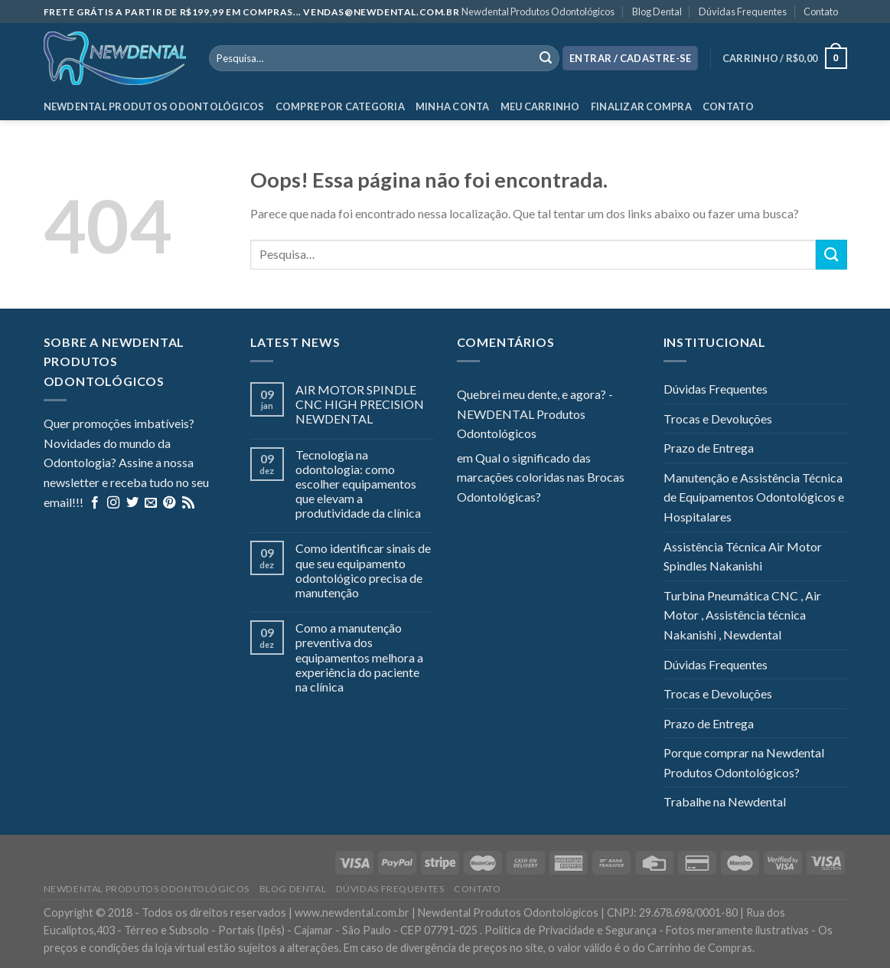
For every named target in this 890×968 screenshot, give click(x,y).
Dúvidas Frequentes (743, 11)
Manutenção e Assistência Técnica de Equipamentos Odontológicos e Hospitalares (753, 497)
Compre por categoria (340, 106)
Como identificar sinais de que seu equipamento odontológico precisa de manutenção (363, 570)
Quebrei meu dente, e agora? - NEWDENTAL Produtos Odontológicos (535, 413)
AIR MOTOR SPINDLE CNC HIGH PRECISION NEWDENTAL (359, 404)
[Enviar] (831, 255)
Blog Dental (657, 11)
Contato (821, 11)
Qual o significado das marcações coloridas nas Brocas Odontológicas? (540, 477)
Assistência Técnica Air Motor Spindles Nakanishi (742, 556)
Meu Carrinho (540, 106)
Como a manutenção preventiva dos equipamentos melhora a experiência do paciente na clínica (359, 657)
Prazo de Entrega (708, 447)
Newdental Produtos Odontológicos (538, 11)
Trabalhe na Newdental (724, 801)
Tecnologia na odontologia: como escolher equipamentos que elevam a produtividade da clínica (358, 484)
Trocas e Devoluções (717, 418)
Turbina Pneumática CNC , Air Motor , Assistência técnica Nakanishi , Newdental (742, 615)
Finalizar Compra (641, 106)
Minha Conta (453, 106)
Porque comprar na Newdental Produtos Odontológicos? (743, 762)
